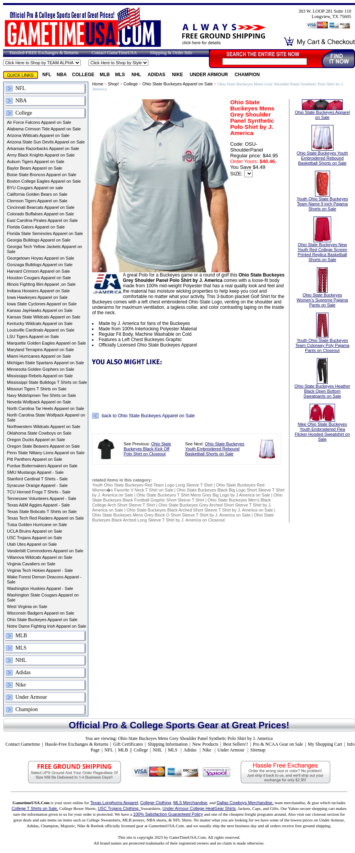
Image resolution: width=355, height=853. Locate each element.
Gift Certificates (128, 744)
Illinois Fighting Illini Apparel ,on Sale (41, 284)
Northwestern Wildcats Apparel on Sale (43, 426)
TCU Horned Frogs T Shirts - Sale (38, 492)
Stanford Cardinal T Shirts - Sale (37, 478)
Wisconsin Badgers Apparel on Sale (40, 613)
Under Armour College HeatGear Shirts (199, 808)
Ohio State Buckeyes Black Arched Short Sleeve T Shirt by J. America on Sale (200, 510)
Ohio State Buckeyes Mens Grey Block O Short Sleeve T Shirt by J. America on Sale (171, 515)
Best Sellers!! (235, 744)
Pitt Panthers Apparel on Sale (34, 459)
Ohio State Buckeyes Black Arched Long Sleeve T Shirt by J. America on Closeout (183, 517)
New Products (205, 744)
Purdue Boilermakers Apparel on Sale (42, 465)
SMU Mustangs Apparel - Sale (35, 472)
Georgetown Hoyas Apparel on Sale (40, 258)
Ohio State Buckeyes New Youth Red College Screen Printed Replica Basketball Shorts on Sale (322, 244)
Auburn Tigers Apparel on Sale (35, 161)
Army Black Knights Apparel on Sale (41, 155)
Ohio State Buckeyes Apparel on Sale (42, 619)
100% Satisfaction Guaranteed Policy (168, 814)
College (83, 74)
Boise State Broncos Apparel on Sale (41, 174)
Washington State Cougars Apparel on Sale (43, 597)
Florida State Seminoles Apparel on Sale (45, 233)
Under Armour (209, 74)
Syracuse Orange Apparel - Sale (37, 485)
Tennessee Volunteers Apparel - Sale (41, 498)
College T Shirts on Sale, (35, 808)
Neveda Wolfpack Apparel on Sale (39, 402)
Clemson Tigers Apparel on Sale (37, 200)
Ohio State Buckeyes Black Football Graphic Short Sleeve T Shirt (187, 497)
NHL (137, 74)
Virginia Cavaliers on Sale (31, 563)
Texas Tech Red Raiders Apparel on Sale (45, 518)
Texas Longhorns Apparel (114, 802)
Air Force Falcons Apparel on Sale (39, 122)
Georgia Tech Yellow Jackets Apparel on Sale (44, 249)
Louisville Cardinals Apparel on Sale (41, 330)
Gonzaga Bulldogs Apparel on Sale (40, 264)
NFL (46, 74)
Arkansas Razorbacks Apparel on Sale (43, 148)
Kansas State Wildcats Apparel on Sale (43, 317)
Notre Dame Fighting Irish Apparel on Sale (46, 626)
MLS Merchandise (190, 802)
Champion (247, 74)
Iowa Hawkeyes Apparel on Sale (37, 297)
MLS (120, 74)
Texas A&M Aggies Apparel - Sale (38, 505)
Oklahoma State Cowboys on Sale (39, 433)
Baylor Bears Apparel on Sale (34, 168)
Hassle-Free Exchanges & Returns (76, 744)
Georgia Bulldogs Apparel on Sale (38, 240)
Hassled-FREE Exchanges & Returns (44, 52)
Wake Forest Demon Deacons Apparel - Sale (44, 579)
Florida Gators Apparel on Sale (36, 227)
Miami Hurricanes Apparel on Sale (39, 356)
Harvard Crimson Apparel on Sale (38, 271)
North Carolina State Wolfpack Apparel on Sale (46, 417)
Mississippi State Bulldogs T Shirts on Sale (47, 382)
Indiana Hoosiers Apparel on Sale (38, 290)
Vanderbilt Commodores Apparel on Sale (45, 550)
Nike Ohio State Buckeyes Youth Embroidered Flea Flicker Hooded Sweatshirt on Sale (322, 425)
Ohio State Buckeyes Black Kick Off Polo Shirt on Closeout (147, 448)
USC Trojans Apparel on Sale (34, 537)
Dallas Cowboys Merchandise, (245, 802)
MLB (105, 74)
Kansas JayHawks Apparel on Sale (40, 310)
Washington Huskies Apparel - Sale (40, 588)
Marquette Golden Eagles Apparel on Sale (46, 343)
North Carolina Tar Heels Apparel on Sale (45, 408)
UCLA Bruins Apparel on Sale (34, 531)
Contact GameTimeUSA (114, 52)
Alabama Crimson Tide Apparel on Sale (44, 129)
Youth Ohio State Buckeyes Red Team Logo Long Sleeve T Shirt (152, 485)
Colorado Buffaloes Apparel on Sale (40, 214)
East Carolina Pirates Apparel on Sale (42, 220)
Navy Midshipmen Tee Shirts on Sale (41, 395)
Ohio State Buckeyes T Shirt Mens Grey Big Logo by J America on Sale (203, 495)
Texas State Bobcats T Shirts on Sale (42, 511)
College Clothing (155, 802)
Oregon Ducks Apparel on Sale (36, 439)
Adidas (157, 74)
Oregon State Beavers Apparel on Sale (43, 446)
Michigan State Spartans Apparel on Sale (45, 362)
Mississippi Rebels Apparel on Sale (40, 375)
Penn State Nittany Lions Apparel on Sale (46, 452)
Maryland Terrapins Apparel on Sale (40, 349)
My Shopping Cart (325, 744)
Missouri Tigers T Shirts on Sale (37, 389)
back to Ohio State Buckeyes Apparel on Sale (148, 415)
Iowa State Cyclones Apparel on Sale (42, 304)
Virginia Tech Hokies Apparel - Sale (40, 570)
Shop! (113, 84)
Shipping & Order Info (171, 52)
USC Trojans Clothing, (119, 808)
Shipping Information (168, 744)
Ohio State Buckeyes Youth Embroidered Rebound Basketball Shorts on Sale (214, 448)
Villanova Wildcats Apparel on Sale (39, 557)
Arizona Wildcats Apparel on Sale (38, 135)
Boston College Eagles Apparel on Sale (44, 181)
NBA (62, 74)
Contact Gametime (22, 744)
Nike (178, 74)
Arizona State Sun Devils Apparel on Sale (46, 142)
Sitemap (257, 750)
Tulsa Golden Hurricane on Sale (37, 524)
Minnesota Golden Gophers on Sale (40, 369)
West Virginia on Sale (27, 606)
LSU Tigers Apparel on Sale (33, 336)
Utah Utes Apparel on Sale (32, 544)
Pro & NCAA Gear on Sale (278, 744)
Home (97, 84)
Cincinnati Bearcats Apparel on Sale (41, 207)
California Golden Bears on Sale (37, 194)
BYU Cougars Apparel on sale (35, 187)
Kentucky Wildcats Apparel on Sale (40, 323)
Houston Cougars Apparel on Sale (39, 277)
